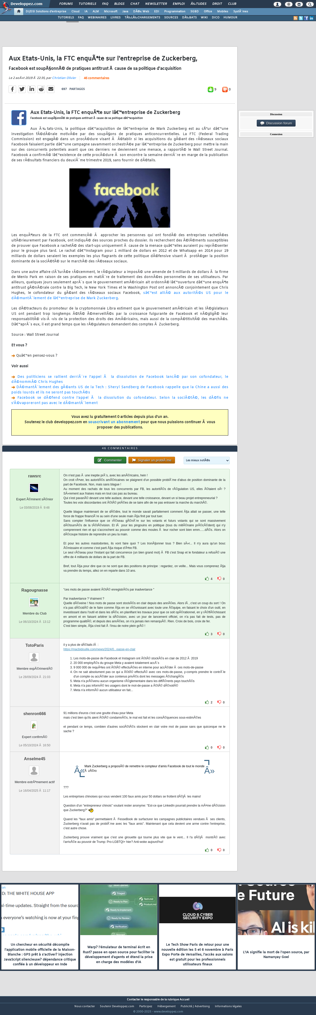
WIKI (204, 17)
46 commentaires (96, 81)
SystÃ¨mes (240, 11)
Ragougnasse (34, 600)
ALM (96, 11)
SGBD (194, 11)
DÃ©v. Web (141, 11)
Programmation (174, 11)
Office (208, 11)
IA (86, 11)
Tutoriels (87, 4)
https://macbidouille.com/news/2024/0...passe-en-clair (99, 659)
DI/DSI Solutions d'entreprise (46, 11)
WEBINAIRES (97, 17)
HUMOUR (230, 17)
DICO (215, 17)
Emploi (178, 4)
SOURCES (171, 17)
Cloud (75, 11)
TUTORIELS (66, 17)
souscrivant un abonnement (114, 425)
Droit (217, 4)
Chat (135, 4)
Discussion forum (276, 123)
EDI (156, 11)
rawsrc (34, 485)
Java (125, 11)
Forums (66, 4)
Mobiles (222, 11)
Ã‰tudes (198, 4)
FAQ (105, 4)
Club (232, 4)
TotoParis (34, 655)
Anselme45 (34, 768)
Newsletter (156, 4)
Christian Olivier (64, 81)
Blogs (119, 4)
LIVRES (115, 17)
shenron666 (34, 723)
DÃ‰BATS (189, 17)
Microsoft (110, 11)
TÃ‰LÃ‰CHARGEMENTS (142, 17)
